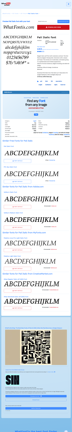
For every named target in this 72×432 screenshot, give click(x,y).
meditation (48, 84)
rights (55, 84)
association (59, 81)
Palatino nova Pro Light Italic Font (15, 238)
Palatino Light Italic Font (12, 256)
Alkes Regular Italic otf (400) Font (15, 279)
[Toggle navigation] (68, 4)
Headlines (51, 134)
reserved (62, 84)
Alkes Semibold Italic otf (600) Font (16, 297)
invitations (45, 132)
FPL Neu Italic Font (10, 167)
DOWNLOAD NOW (53, 27)
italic (46, 81)
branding (55, 132)
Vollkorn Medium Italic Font (13, 213)
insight (40, 84)
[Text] (47, 21)
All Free (23, 13)
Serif (34, 121)
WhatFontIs (6, 13)
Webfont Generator (36, 408)
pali (41, 81)
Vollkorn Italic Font (10, 192)
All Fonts (15, 13)
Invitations (67, 134)
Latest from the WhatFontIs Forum (14, 370)
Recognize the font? (36, 396)
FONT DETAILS (17, 160)
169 (52, 81)
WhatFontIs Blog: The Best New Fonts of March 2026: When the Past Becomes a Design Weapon (33, 328)
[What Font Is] (6, 4)
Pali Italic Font (9, 146)
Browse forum (36, 399)
